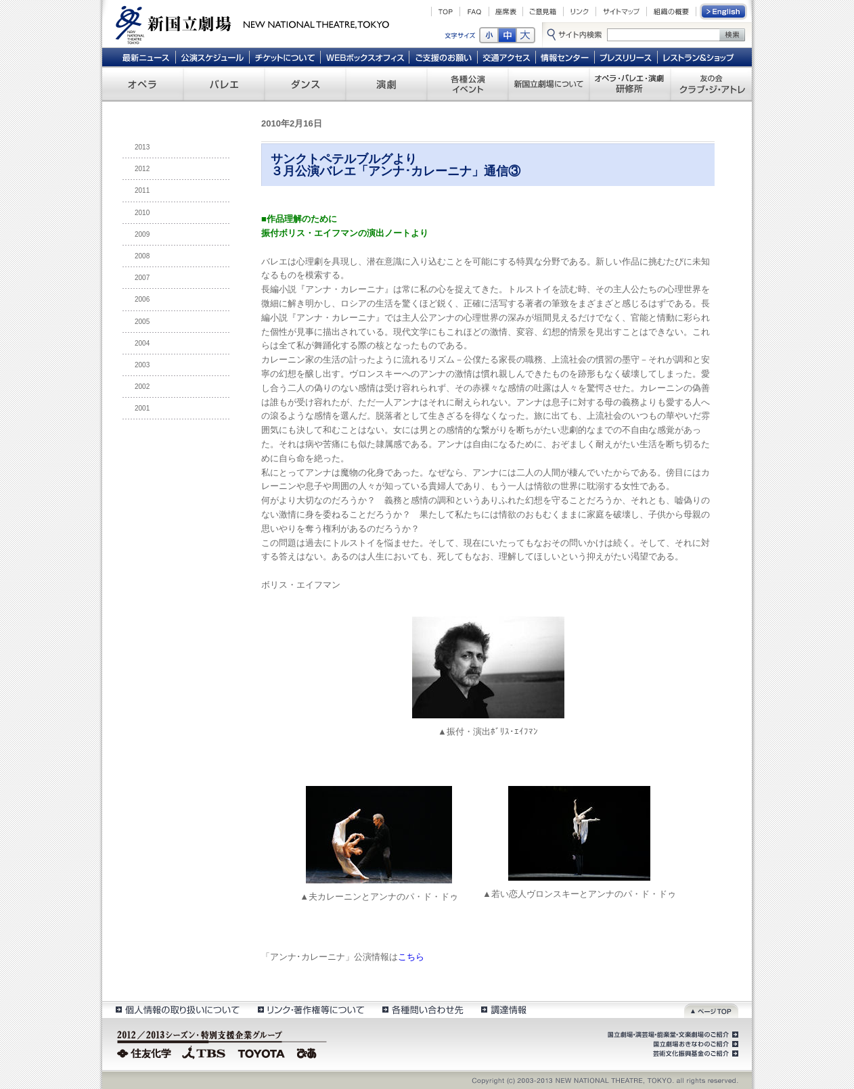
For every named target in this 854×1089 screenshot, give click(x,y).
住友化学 (146, 1051)
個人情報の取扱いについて (177, 1009)
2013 (142, 147)
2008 (142, 256)
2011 (142, 190)
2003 (142, 365)
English (724, 11)
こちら (411, 957)
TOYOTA (262, 1051)
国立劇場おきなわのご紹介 (694, 1044)
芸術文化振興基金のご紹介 (694, 1054)
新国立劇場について (548, 83)
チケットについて (284, 56)
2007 (142, 277)
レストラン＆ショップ (699, 56)
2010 (142, 212)
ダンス (305, 83)
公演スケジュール (212, 56)
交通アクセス (507, 56)
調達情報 (503, 1009)
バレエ (224, 83)
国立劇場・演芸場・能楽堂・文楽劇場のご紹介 (671, 1035)
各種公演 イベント (467, 83)
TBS (203, 1051)
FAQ (474, 11)
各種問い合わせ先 (422, 1009)
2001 (142, 408)
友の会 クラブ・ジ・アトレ (711, 83)
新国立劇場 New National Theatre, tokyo (252, 23)
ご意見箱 (543, 11)
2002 (142, 386)
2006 (142, 299)
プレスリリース (626, 56)
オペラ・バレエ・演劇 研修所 (630, 83)
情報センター (565, 56)
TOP (445, 11)
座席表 (505, 11)
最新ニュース (145, 56)
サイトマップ (621, 11)
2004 (142, 343)
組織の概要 (671, 11)
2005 (142, 321)
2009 (142, 234)
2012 (142, 168)
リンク (579, 11)
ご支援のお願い (443, 56)
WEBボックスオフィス (365, 56)
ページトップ (711, 1009)
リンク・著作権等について (310, 1009)
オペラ (142, 83)
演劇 (386, 83)
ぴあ (308, 1051)
